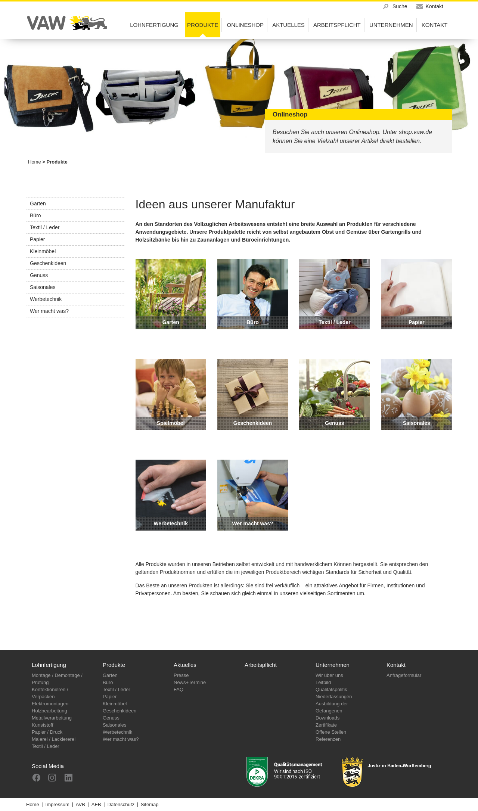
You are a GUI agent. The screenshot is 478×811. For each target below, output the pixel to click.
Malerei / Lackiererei (53, 739)
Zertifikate (326, 725)
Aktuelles (185, 665)
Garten (38, 203)
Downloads (327, 718)
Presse (181, 675)
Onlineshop (245, 25)
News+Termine (190, 682)
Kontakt (396, 665)
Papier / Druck (47, 732)
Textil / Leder (44, 227)
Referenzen (328, 739)
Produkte (114, 665)
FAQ (178, 689)
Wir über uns (329, 675)
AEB (96, 804)
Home (34, 162)
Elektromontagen (50, 703)
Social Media (48, 766)
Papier (37, 239)
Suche (399, 6)
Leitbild (323, 682)
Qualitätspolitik (331, 689)
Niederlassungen (334, 696)
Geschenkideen (48, 263)
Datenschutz (121, 804)
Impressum (57, 804)
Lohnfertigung (49, 665)
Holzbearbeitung (49, 711)
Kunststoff (42, 725)
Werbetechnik (46, 299)
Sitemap (150, 804)
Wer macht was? (49, 311)
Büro (35, 215)
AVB (80, 804)
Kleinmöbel (43, 251)
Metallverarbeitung (52, 718)
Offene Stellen (331, 732)
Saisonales (43, 287)
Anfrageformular (404, 675)
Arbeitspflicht (261, 665)
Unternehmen (333, 665)
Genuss (39, 275)
